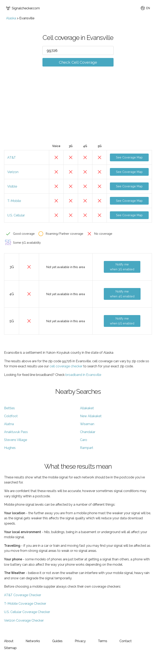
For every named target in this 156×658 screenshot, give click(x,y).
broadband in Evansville (83, 375)
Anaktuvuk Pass (16, 432)
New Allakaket (91, 416)
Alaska (11, 18)
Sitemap (10, 648)
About (8, 641)
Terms (102, 641)
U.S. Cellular (16, 215)
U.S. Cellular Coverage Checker (27, 612)
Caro (83, 440)
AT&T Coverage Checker (22, 595)
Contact (125, 641)
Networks (33, 641)
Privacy (80, 641)
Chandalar (87, 432)
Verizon (12, 172)
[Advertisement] (78, 111)
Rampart (86, 448)
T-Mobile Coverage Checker (25, 604)
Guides (57, 641)
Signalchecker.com (23, 8)
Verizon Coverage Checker (24, 620)
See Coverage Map (129, 157)
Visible (12, 186)
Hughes (10, 448)
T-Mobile (14, 201)
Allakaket (87, 408)
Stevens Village (15, 440)
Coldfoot (11, 416)
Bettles (9, 408)
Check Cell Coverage (78, 62)
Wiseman (87, 424)
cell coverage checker (66, 366)
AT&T (11, 157)
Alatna (9, 424)
